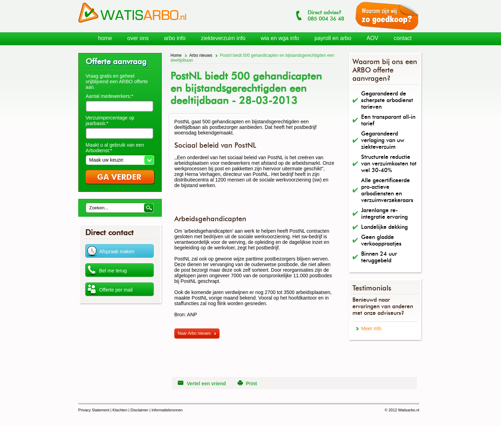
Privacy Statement (93, 410)
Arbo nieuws (200, 55)
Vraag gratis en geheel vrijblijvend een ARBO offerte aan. (117, 81)
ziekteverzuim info (223, 38)
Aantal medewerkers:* (109, 96)
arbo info (174, 38)
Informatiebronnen (166, 410)
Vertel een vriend (206, 383)
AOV (373, 38)
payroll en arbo (333, 38)
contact (402, 38)
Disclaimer (139, 410)
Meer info (371, 328)
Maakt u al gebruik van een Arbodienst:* (115, 147)
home (105, 38)
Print (251, 383)
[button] (120, 160)
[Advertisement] (255, 204)
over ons (138, 38)
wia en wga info (280, 38)
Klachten (119, 410)
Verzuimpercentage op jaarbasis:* (110, 120)
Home (176, 55)
